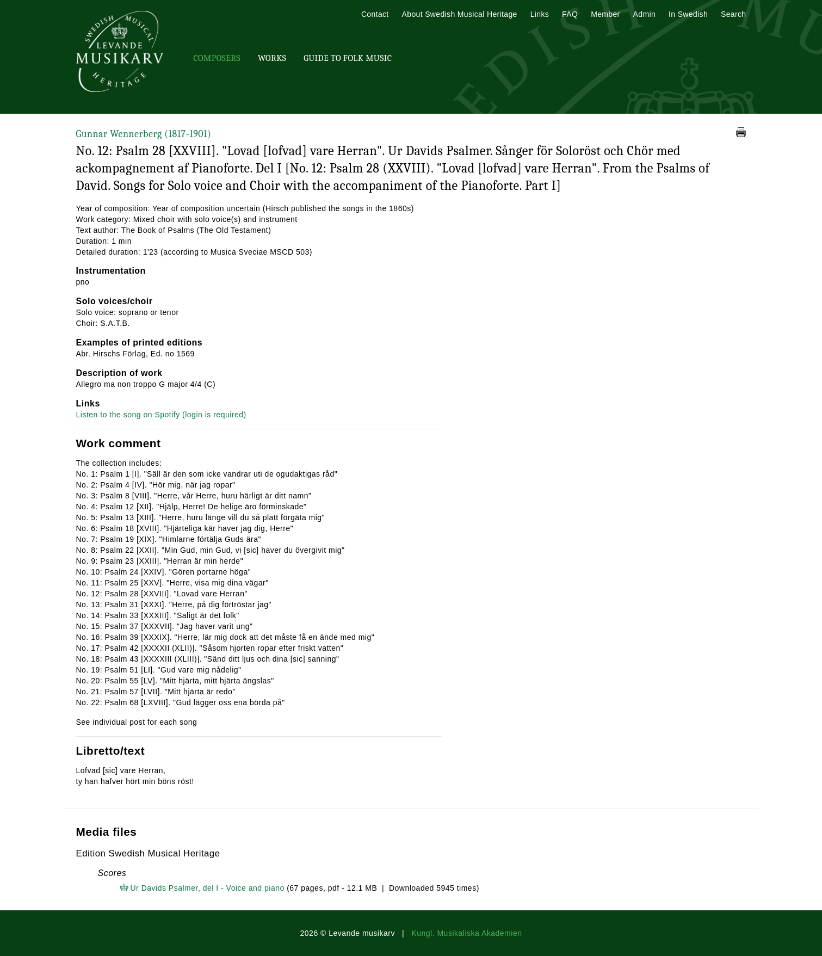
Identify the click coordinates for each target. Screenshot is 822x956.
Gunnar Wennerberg (144, 134)
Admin (644, 14)
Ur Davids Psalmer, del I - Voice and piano (208, 888)
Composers (217, 58)
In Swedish (688, 14)
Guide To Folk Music (348, 58)
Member (605, 14)
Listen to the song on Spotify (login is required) (161, 414)
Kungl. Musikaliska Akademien (466, 933)
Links (539, 14)
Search (733, 14)
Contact (375, 14)
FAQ (570, 14)
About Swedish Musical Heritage (459, 14)
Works (272, 58)
